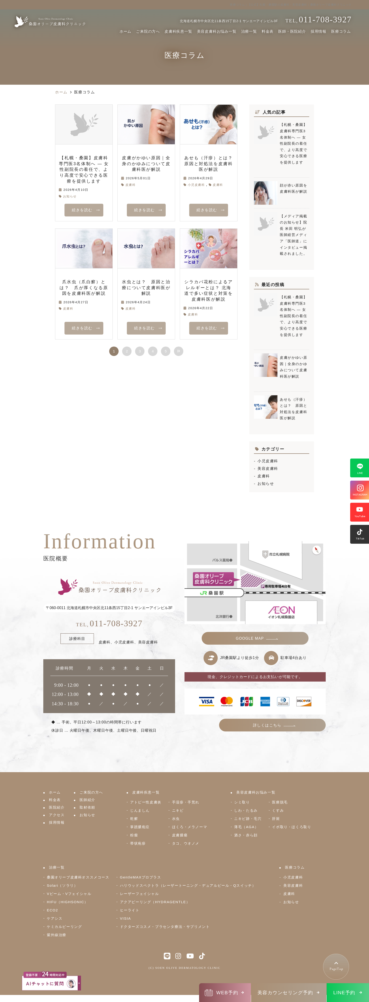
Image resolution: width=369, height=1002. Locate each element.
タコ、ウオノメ (185, 843)
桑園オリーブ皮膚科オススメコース (78, 877)
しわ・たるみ (246, 810)
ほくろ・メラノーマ (189, 827)
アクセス (56, 815)
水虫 (176, 819)
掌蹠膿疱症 (140, 827)
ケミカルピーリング (64, 927)
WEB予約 (227, 992)
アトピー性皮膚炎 (145, 802)
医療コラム (341, 31)
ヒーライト (130, 910)
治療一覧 (249, 31)
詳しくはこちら (285, 727)
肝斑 (276, 819)
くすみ (278, 810)
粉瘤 (134, 835)
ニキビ (178, 810)
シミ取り (242, 802)
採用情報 (318, 31)
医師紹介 (87, 800)
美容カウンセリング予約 (285, 992)
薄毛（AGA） (246, 827)
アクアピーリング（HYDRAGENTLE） (155, 902)
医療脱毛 (280, 802)
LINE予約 (344, 992)
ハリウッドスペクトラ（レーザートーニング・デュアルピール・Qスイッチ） (188, 885)
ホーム (125, 31)
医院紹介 (56, 807)
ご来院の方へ (148, 31)
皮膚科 (130, 185)
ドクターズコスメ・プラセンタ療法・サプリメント (165, 927)
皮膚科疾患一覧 (178, 31)
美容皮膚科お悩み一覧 (217, 31)
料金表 (267, 31)
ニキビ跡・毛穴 (247, 819)
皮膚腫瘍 (180, 835)
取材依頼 (87, 807)
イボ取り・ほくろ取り (291, 827)
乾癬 (134, 819)
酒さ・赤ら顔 (246, 835)
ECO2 (52, 910)
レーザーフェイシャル (139, 894)
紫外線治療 (56, 935)
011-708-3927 (109, 623)
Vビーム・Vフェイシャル (69, 894)
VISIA (125, 918)
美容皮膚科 (267, 469)
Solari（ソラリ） (62, 885)
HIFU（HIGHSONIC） (67, 902)
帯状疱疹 (138, 843)
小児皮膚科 (196, 185)
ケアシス (54, 918)
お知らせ (70, 196)
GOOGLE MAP (250, 639)
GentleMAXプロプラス (140, 877)
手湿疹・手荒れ (185, 802)
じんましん (140, 810)
